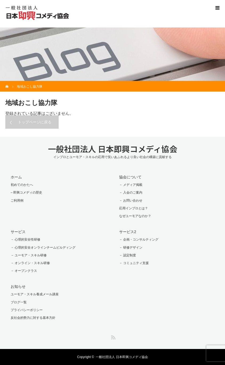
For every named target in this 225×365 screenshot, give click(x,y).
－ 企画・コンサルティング (138, 239)
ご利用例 (17, 200)
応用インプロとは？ (133, 208)
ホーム (16, 177)
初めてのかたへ (22, 185)
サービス (18, 232)
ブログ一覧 (19, 302)
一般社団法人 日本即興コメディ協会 (112, 149)
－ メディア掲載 (130, 185)
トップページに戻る (34, 122)
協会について (130, 177)
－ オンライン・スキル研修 (30, 263)
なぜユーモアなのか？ (135, 216)
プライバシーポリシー (27, 310)
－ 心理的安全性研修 (25, 239)
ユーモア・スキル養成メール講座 (35, 294)
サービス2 (127, 232)
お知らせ (18, 286)
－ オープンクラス (24, 271)
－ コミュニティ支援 (134, 263)
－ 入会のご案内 (130, 192)
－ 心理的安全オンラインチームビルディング (43, 247)
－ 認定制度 (127, 255)
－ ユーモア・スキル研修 (29, 255)
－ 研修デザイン (130, 247)
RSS (112, 336)
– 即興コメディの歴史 (26, 192)
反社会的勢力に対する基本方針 (33, 318)
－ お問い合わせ (130, 200)
